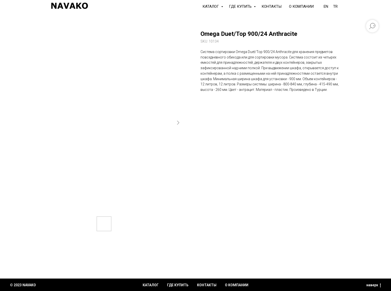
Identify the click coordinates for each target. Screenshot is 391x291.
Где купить (241, 6)
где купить (178, 285)
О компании (301, 6)
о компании (236, 285)
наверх (373, 285)
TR (335, 6)
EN (326, 6)
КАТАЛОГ (211, 6)
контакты (206, 285)
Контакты (272, 6)
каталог (151, 285)
